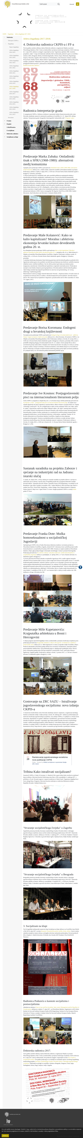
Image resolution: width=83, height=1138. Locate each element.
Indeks (74, 489)
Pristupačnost (80, 567)
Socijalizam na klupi (12, 137)
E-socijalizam (10, 130)
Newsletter (11, 117)
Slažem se (5, 1135)
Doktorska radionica (12, 133)
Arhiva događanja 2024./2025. (14, 51)
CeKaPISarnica (11, 127)
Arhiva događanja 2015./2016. (14, 97)
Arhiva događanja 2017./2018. (23, 34)
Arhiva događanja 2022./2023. (14, 61)
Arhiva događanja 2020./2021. (14, 72)
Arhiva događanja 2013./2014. (14, 108)
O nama (9, 120)
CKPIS (4, 34)
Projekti (9, 124)
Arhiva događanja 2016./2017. (14, 92)
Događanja (10, 34)
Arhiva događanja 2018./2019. (14, 82)
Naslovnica (10, 37)
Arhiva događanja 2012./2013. (14, 113)
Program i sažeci (69, 118)
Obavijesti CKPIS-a (13, 40)
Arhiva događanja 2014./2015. (14, 103)
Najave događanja (14, 47)
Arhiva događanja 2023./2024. (14, 56)
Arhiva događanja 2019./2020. (14, 77)
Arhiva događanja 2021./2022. (14, 66)
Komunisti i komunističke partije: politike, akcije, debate (55, 931)
